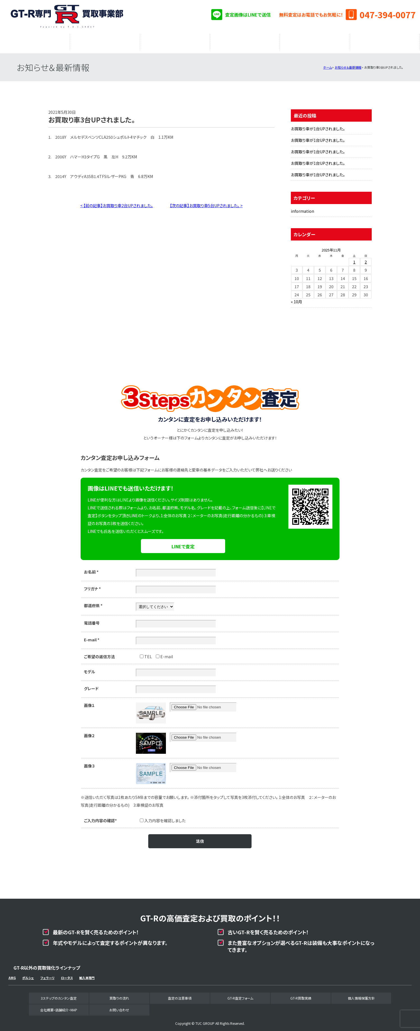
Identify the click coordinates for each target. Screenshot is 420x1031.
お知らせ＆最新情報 (348, 64)
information (302, 208)
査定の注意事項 (175, 40)
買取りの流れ (105, 40)
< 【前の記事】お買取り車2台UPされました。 (116, 202)
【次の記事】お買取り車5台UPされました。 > (206, 202)
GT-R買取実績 (315, 40)
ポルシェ (28, 975)
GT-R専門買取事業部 (67, 17)
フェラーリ (47, 975)
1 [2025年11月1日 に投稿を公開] (354, 259)
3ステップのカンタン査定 (35, 40)
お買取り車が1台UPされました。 (318, 126)
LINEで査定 (183, 543)
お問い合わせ (119, 1007)
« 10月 (296, 299)
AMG (12, 975)
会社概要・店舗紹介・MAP (385, 40)
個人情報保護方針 (361, 995)
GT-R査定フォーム (245, 40)
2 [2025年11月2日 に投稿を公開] (366, 259)
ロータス (67, 975)
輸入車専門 (87, 975)
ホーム (327, 64)
